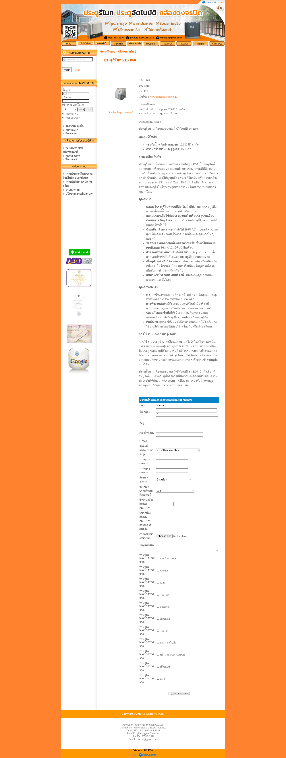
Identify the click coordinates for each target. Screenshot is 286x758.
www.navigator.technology (163, 96)
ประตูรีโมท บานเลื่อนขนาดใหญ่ (118, 51)
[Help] (76, 70)
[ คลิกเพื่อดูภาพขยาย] (120, 112)
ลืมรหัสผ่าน (72, 114)
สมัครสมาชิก (73, 118)
